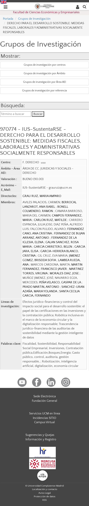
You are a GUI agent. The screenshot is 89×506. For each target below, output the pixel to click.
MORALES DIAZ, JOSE (64, 273)
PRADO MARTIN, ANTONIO (41, 287)
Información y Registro (40, 439)
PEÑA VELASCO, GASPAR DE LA (60, 282)
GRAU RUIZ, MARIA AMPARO (42, 196)
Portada (8, 18)
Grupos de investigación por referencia (44, 90)
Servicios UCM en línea (44, 413)
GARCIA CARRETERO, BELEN (53, 246)
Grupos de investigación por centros (44, 64)
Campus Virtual (44, 422)
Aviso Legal (44, 493)
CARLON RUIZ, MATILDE (50, 220)
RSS (44, 500)
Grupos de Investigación (34, 18)
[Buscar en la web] (84, 6)
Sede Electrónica (44, 396)
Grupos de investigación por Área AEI (44, 82)
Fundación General (44, 401)
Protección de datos (44, 496)
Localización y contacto (44, 489)
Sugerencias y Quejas (39, 435)
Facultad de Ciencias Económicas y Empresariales (46, 12)
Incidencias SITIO (44, 418)
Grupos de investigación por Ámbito (44, 73)
